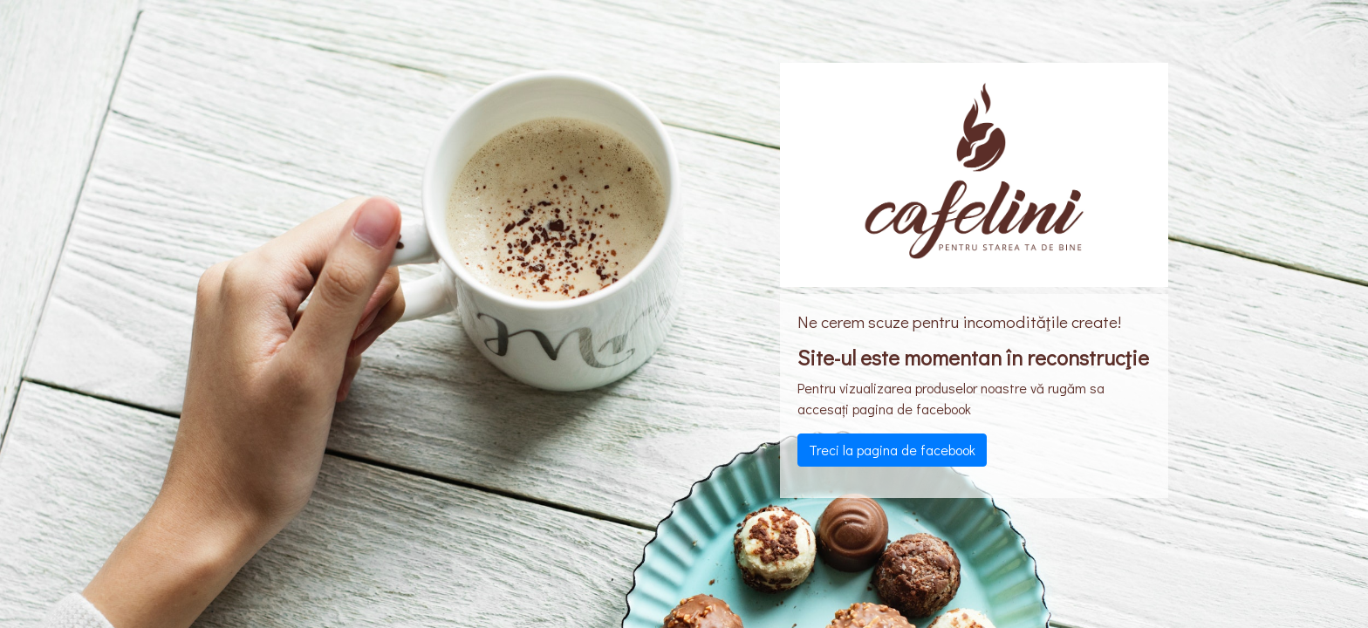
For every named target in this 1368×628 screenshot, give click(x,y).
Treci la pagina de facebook (892, 449)
